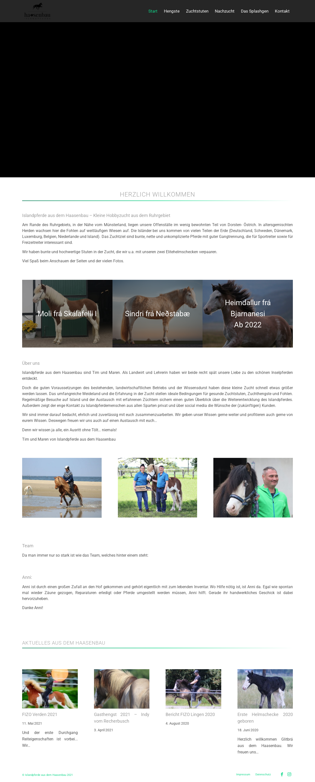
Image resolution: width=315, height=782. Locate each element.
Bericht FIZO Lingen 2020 (190, 714)
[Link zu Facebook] (281, 774)
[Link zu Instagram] (289, 774)
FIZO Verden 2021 (39, 714)
